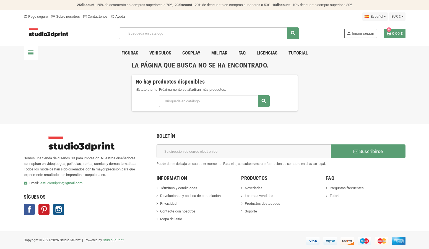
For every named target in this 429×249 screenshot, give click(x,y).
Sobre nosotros (65, 16)
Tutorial (335, 196)
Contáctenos (95, 16)
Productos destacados (262, 203)
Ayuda (118, 16)
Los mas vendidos (259, 196)
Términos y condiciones (178, 188)
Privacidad (168, 203)
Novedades (253, 188)
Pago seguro (36, 16)
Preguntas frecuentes (347, 188)
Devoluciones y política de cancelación (190, 196)
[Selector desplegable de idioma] (375, 16)
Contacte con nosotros (178, 211)
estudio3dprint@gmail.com (61, 183)
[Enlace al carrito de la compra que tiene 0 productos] (394, 33)
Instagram (58, 209)
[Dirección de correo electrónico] (244, 151)
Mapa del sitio (171, 219)
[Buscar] (209, 33)
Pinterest (44, 209)
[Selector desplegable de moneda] (397, 16)
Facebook (29, 209)
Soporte (251, 211)
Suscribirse (368, 151)
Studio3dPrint (113, 240)
